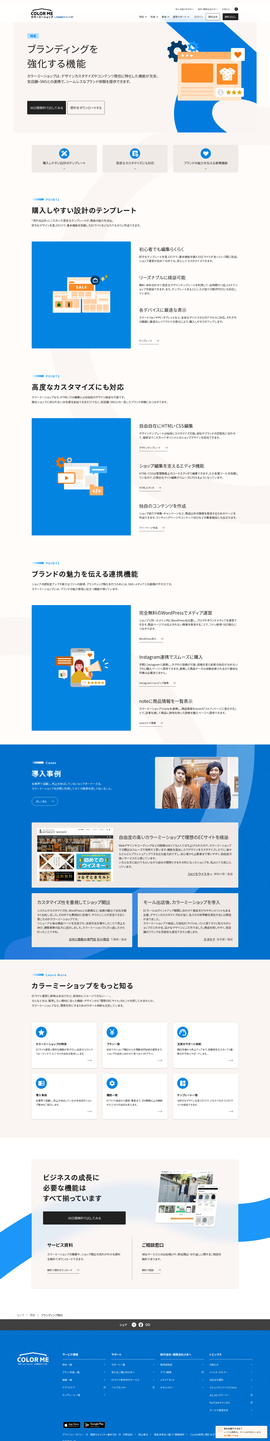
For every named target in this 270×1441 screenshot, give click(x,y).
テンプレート (149, 340)
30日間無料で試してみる (46, 107)
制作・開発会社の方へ (208, 9)
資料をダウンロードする (86, 107)
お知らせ (226, 9)
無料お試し (230, 16)
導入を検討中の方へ (184, 9)
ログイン (198, 16)
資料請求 (213, 16)
